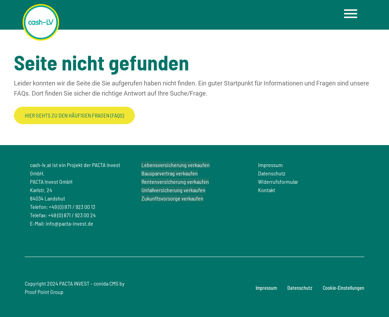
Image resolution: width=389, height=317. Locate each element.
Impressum (266, 288)
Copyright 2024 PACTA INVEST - (75, 287)
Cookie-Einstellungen (343, 288)
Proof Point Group (44, 291)
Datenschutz (299, 288)
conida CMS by (109, 283)
